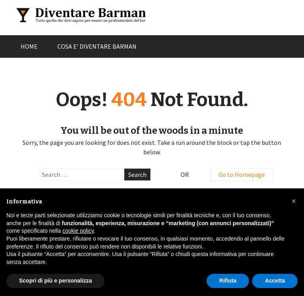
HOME (29, 46)
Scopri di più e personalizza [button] (55, 280)
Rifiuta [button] (228, 280)
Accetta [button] (275, 280)
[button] (293, 201)
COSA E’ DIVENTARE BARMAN (97, 46)
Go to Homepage (241, 174)
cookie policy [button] (78, 231)
